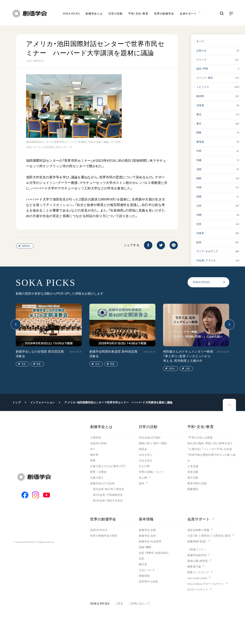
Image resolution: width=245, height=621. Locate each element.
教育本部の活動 (197, 483)
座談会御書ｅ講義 (198, 530)
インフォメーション (42, 402)
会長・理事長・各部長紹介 (154, 553)
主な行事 (144, 466)
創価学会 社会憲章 (150, 541)
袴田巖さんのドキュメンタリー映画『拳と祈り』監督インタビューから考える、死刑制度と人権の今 (188, 356)
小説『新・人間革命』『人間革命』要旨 (209, 535)
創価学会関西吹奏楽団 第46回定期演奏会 (113, 354)
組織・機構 (145, 547)
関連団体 (144, 575)
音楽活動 (192, 472)
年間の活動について (151, 472)
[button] (16, 324)
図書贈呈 (192, 489)
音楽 (38, 364)
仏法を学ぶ (145, 454)
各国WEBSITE (99, 530)
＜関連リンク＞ (197, 549)
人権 (187, 368)
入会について (147, 570)
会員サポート (200, 519)
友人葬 (143, 477)
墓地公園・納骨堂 (197, 561)
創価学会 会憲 (147, 530)
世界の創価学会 (164, 13)
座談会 (143, 449)
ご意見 (119, 603)
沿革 (141, 558)
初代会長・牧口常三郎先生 (108, 489)
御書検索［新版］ (197, 541)
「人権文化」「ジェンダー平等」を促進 (209, 449)
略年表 (143, 564)
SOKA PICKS (71, 13)
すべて (200, 41)
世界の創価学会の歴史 (104, 535)
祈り (93, 449)
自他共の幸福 (98, 443)
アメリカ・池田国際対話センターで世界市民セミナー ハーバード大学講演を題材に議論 (118, 402)
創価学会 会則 (147, 535)
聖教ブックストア (198, 572)
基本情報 (146, 519)
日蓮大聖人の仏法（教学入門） (108, 466)
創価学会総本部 (197, 555)
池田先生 (26, 246)
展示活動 (192, 477)
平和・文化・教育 (138, 13)
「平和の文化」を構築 (199, 437)
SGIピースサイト (197, 589)
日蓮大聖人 (97, 477)
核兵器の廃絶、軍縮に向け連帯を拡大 (210, 443)
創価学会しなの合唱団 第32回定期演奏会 (40, 354)
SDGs (172, 368)
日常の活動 (115, 13)
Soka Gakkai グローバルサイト (205, 583)
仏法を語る (145, 460)
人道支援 (192, 466)
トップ (16, 402)
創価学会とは (94, 13)
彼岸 (141, 483)
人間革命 (95, 437)
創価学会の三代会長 (102, 483)
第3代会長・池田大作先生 (108, 500)
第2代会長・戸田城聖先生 (108, 494)
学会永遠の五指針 (150, 437)
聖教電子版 (194, 566)
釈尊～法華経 (98, 472)
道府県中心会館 (148, 581)
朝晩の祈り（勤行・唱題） (153, 443)
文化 (23, 364)
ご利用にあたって (139, 603)
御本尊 (94, 454)
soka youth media (197, 578)
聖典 (93, 460)
